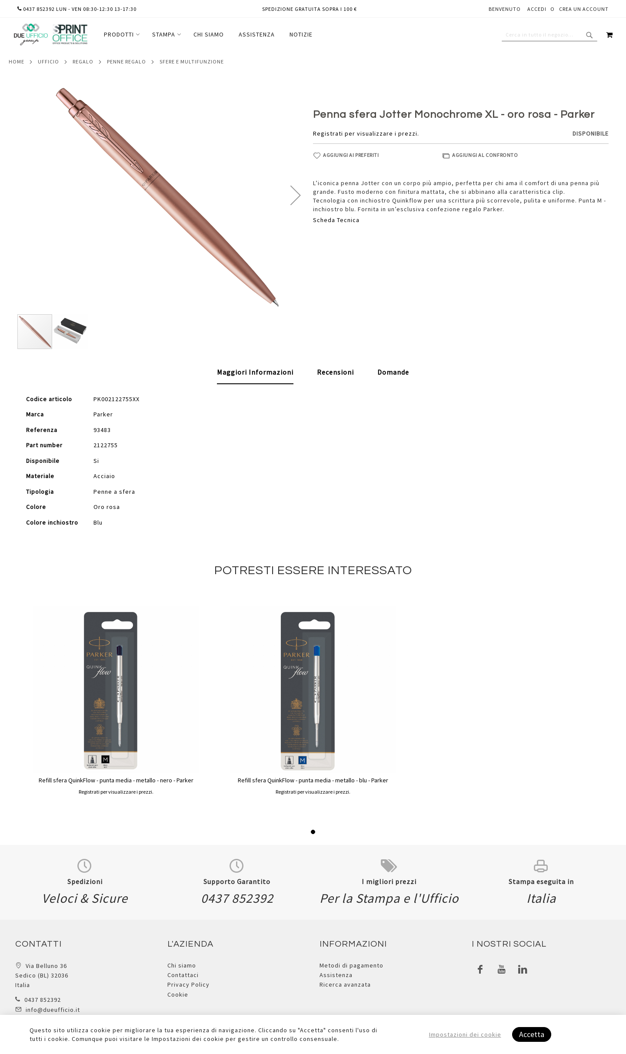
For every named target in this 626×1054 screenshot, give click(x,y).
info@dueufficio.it (53, 1010)
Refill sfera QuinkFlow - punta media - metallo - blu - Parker (313, 780)
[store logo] (50, 34)
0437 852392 (42, 1000)
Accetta (531, 1034)
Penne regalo (126, 61)
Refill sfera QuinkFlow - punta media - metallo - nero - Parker (116, 780)
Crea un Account (584, 9)
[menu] (208, 34)
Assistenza (336, 975)
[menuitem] (121, 34)
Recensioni (335, 372)
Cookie (177, 994)
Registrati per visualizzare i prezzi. (366, 133)
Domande (393, 372)
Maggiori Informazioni (255, 372)
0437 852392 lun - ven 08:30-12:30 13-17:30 (77, 9)
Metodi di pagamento (351, 965)
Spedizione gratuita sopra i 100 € (309, 9)
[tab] (255, 372)
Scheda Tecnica (336, 220)
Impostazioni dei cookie (465, 1034)
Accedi (536, 9)
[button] (295, 195)
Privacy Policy (188, 984)
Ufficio (48, 61)
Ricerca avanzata (345, 984)
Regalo (83, 61)
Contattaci (183, 975)
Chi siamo (181, 965)
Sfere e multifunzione (192, 61)
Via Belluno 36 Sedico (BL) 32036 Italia (41, 975)
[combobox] (549, 34)
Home (16, 61)
